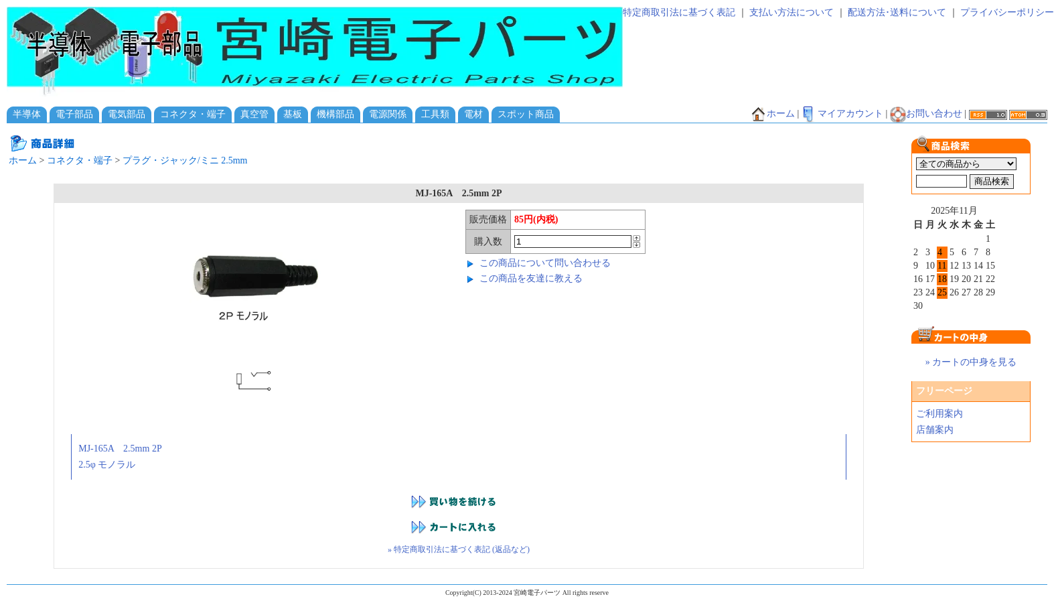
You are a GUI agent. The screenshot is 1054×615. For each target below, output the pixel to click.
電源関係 (387, 114)
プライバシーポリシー (1007, 12)
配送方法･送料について (897, 12)
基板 (292, 114)
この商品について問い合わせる (545, 263)
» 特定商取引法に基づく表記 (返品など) (459, 549)
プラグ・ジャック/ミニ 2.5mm (185, 160)
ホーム (773, 114)
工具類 (435, 114)
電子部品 (74, 114)
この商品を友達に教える (531, 278)
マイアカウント (842, 114)
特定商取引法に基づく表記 (679, 12)
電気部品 (126, 114)
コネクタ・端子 (193, 114)
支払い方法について (791, 12)
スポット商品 (526, 114)
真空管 (254, 114)
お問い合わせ (926, 114)
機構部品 (335, 114)
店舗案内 (935, 430)
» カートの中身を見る (971, 362)
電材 (473, 114)
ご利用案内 (939, 414)
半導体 (27, 114)
